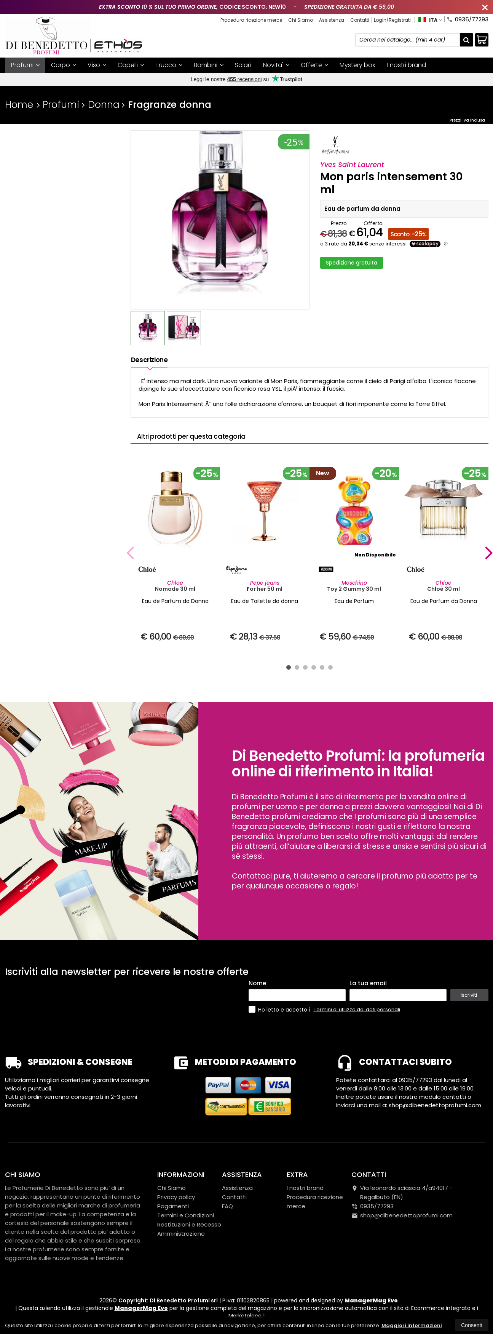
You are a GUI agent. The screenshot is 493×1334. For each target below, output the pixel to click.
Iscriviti (469, 995)
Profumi (25, 65)
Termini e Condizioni (185, 1215)
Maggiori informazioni (411, 1325)
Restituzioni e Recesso (189, 1224)
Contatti (359, 20)
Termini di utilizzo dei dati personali (357, 1009)
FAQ (227, 1206)
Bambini (208, 65)
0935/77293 (467, 18)
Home (19, 104)
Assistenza (331, 20)
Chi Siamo (300, 20)
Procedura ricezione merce (251, 20)
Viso (97, 65)
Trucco (168, 65)
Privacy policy (176, 1197)
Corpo (63, 65)
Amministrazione (181, 1234)
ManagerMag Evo (371, 1300)
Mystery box (357, 65)
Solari (243, 65)
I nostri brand (406, 65)
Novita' (276, 65)
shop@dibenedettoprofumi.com (402, 1215)
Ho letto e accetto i (280, 1009)
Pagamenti (173, 1206)
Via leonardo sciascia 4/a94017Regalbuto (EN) (402, 1192)
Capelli (131, 65)
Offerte (314, 65)
